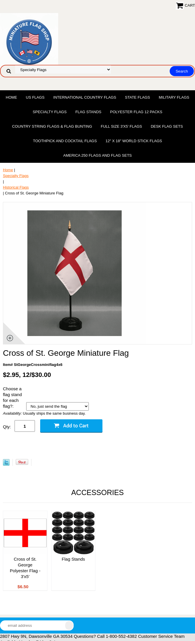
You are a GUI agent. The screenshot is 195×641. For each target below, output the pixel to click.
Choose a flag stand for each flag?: (12, 397)
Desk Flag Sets (167, 126)
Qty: (7, 426)
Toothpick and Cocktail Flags (65, 141)
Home (11, 97)
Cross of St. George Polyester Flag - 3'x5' (25, 568)
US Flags (35, 97)
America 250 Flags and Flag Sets (97, 155)
